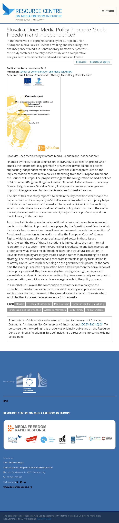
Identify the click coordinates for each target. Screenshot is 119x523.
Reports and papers (100, 61)
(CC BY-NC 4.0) (92, 324)
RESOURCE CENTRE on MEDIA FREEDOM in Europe (36, 413)
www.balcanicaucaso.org (17, 486)
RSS (5, 401)
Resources (81, 61)
